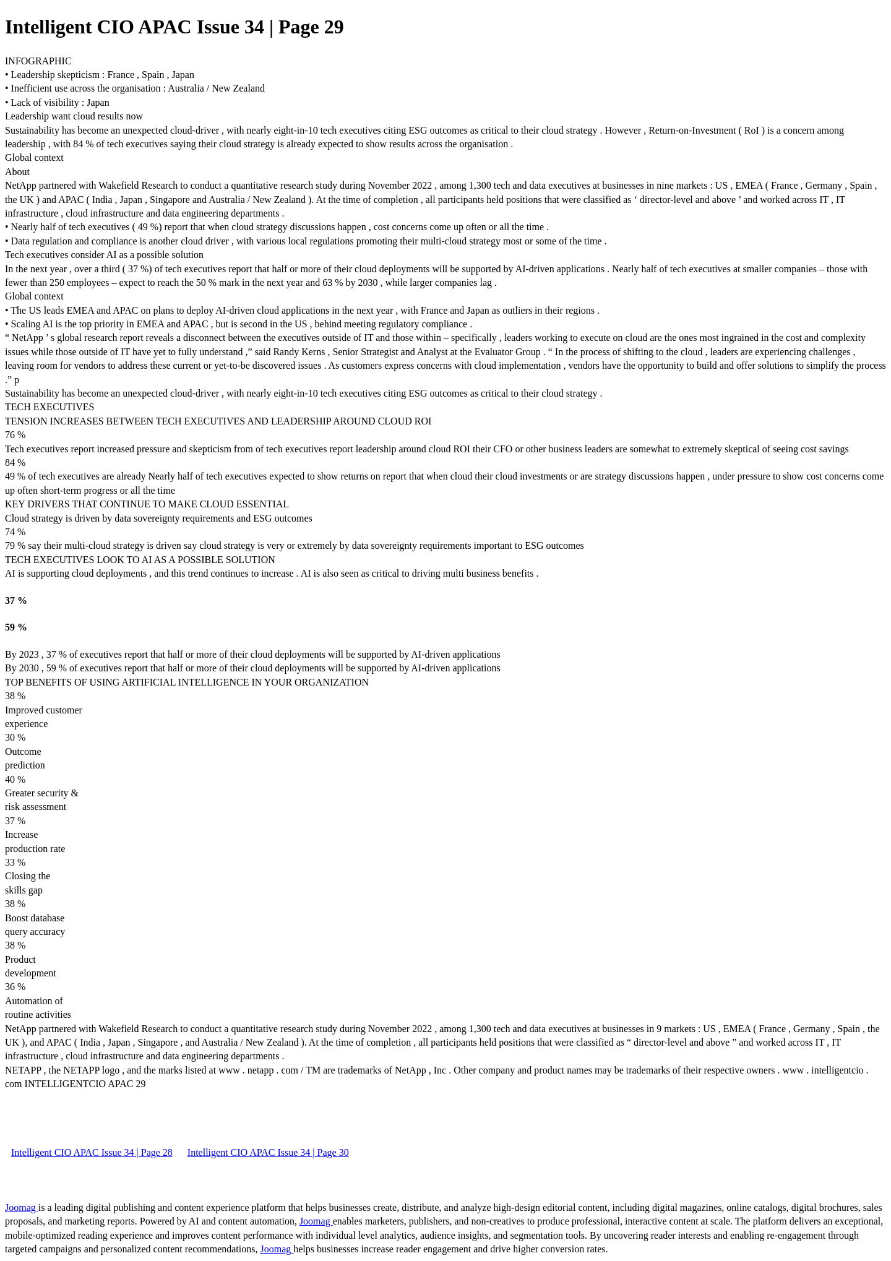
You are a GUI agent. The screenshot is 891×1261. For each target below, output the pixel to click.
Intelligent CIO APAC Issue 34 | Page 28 (92, 1152)
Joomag (21, 1207)
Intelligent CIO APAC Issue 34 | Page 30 (268, 1152)
